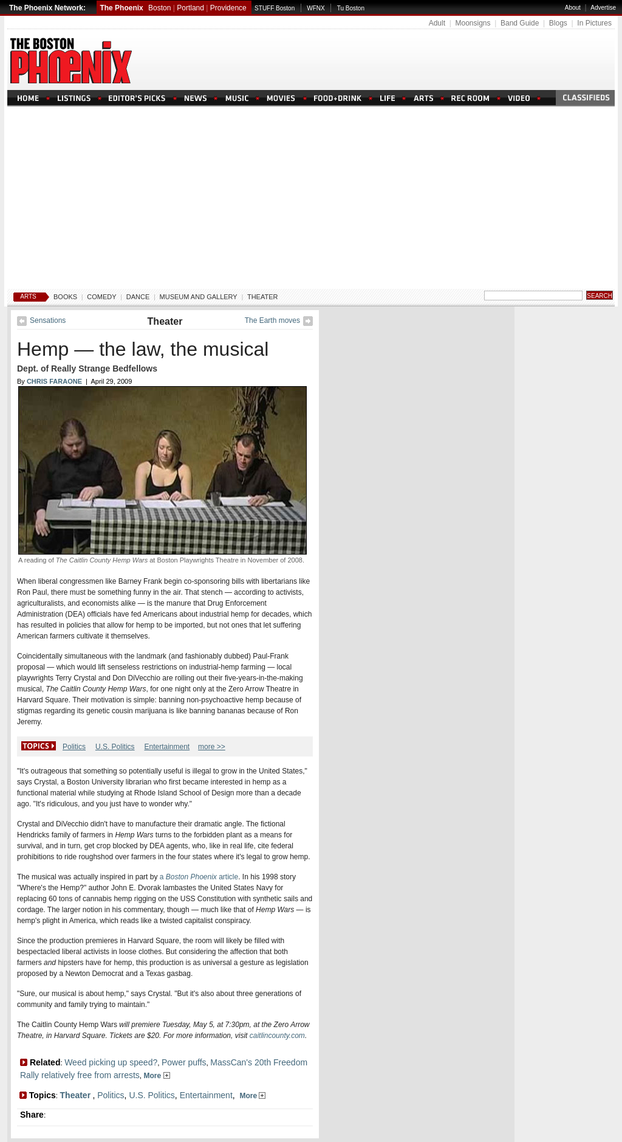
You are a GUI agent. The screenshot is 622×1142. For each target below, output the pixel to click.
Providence (228, 8)
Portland (190, 8)
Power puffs (184, 1062)
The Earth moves (272, 320)
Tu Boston (350, 8)
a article (199, 877)
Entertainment (167, 746)
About (573, 7)
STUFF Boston (275, 8)
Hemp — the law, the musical (142, 349)
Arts (28, 296)
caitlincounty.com (277, 1035)
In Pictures (594, 23)
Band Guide (520, 23)
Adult (437, 23)
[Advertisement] (311, 197)
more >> (211, 746)
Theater (262, 296)
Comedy (101, 296)
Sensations (48, 320)
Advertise (603, 7)
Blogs (558, 23)
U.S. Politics (115, 746)
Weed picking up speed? (110, 1062)
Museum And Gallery (199, 296)
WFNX (315, 8)
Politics (74, 746)
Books (65, 296)
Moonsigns (472, 23)
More (157, 1075)
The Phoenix (121, 8)
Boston (159, 8)
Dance (138, 296)
